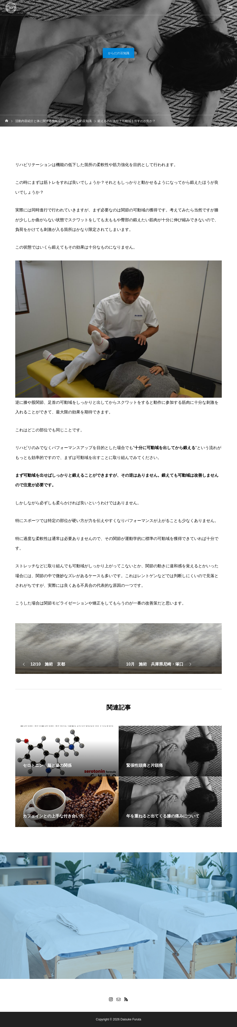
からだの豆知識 (118, 54)
